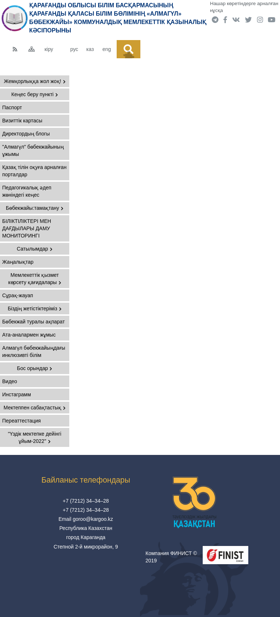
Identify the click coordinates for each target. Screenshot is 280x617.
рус (74, 49)
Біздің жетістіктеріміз (35, 308)
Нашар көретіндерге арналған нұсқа (244, 7)
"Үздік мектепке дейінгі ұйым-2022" (34, 437)
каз (90, 49)
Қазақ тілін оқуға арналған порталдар (34, 170)
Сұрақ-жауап (17, 295)
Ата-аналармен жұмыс (29, 335)
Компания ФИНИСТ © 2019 (171, 556)
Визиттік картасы (22, 120)
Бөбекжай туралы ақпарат (33, 322)
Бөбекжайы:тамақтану (34, 208)
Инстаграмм (16, 394)
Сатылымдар (34, 249)
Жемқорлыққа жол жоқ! (34, 81)
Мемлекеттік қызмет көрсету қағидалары (34, 278)
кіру (48, 49)
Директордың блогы (26, 134)
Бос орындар (34, 368)
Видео (9, 381)
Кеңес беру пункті (34, 94)
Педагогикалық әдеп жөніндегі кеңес (26, 191)
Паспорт (12, 107)
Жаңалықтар (18, 262)
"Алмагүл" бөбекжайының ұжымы (33, 150)
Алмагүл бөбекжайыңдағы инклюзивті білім (33, 351)
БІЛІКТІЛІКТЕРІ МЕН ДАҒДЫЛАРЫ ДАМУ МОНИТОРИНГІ (26, 228)
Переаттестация (21, 421)
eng (106, 49)
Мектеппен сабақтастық (35, 407)
